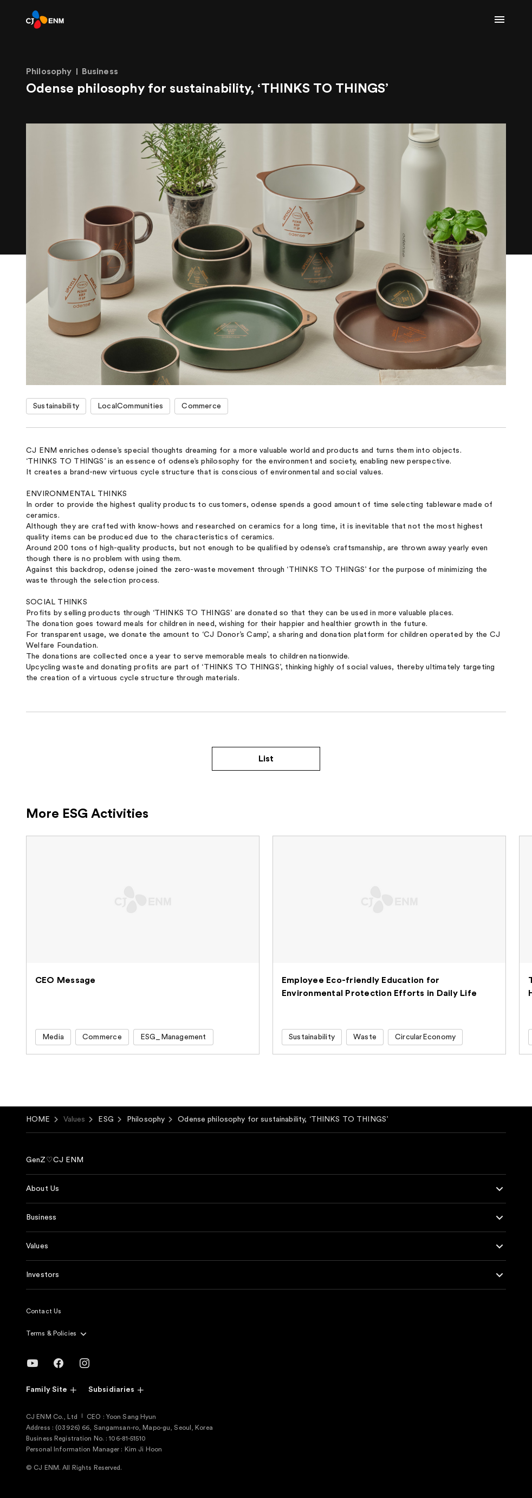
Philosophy (146, 1119)
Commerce (201, 406)
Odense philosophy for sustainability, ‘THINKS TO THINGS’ (283, 1119)
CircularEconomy (425, 1037)
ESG (105, 1119)
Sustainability (56, 406)
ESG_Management (173, 1037)
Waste (365, 1037)
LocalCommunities (130, 406)
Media (53, 1037)
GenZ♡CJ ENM (55, 1160)
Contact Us (43, 1311)
